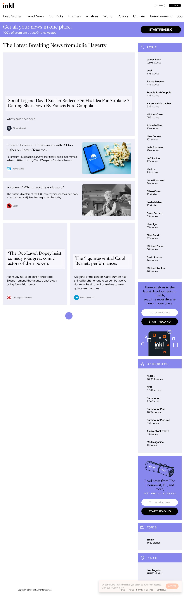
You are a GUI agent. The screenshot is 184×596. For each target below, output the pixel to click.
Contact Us (161, 590)
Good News (35, 16)
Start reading (160, 29)
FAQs (140, 590)
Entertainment (161, 16)
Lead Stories (12, 16)
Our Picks (56, 16)
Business (74, 16)
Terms (122, 590)
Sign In (159, 5)
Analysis (92, 16)
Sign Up (174, 5)
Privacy (132, 590)
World (108, 16)
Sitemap (149, 590)
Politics (123, 16)
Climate (139, 16)
